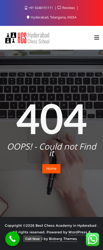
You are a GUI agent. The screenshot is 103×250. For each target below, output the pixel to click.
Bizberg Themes (63, 239)
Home (51, 168)
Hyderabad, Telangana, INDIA (51, 17)
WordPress (77, 232)
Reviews (67, 7)
